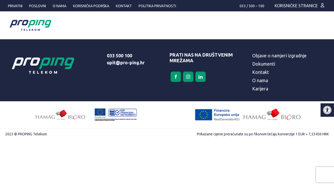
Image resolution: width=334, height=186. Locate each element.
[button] (327, 110)
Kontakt (124, 6)
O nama (59, 6)
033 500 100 (119, 55)
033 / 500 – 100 (252, 6)
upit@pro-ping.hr (126, 62)
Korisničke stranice (296, 5)
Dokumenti (263, 63)
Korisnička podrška (91, 6)
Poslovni (37, 6)
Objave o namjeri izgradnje (279, 55)
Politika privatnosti (157, 6)
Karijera (260, 88)
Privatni (15, 6)
